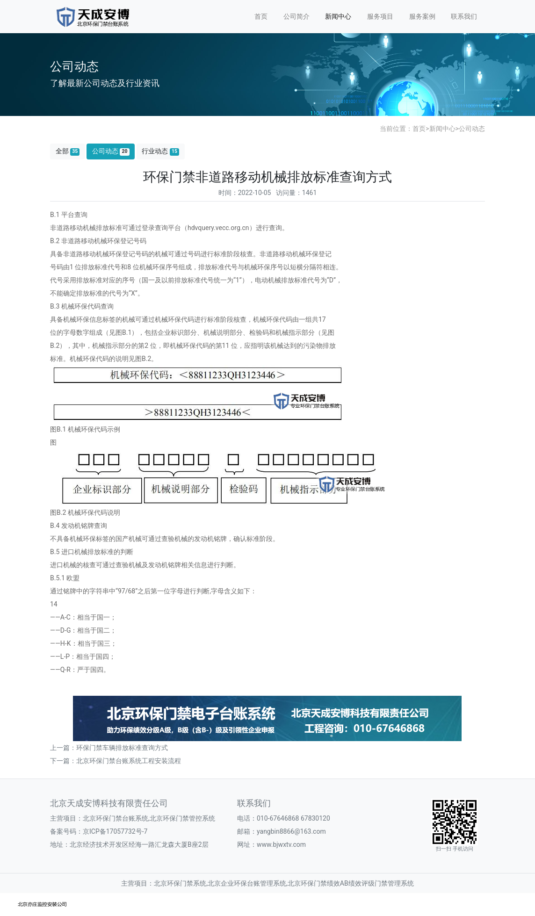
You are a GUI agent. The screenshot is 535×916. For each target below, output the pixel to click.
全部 (68, 151)
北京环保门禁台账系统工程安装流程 (128, 761)
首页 (261, 16)
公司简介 (296, 16)
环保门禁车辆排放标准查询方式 (122, 747)
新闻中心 (338, 16)
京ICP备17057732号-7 (115, 831)
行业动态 (160, 151)
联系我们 (464, 16)
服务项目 (380, 16)
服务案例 (422, 16)
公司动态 (472, 128)
